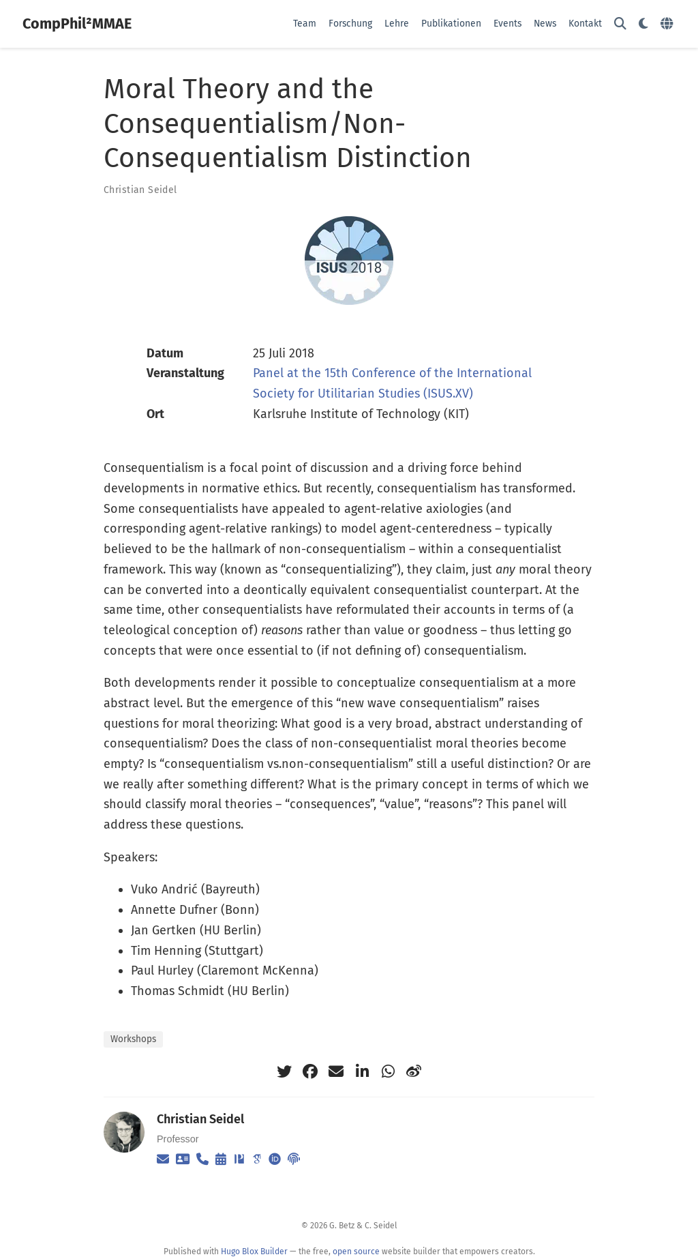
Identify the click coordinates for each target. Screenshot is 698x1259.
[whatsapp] (388, 1071)
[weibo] (414, 1071)
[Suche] (620, 24)
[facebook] (310, 1071)
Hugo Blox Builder (254, 1251)
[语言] (668, 24)
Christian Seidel (140, 190)
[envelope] (336, 1071)
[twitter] (284, 1071)
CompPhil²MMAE (77, 24)
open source (356, 1251)
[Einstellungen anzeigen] (643, 24)
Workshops (133, 1039)
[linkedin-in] (362, 1071)
